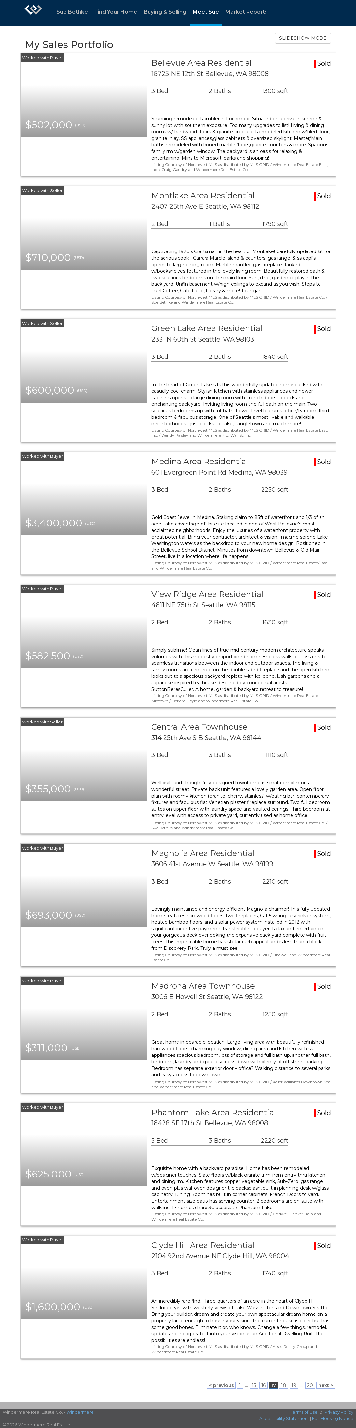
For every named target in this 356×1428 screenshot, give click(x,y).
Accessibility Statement (284, 1418)
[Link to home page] (33, 13)
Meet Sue (206, 12)
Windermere (80, 1412)
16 (263, 1385)
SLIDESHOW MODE (303, 38)
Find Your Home (115, 12)
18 (283, 1385)
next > (325, 1385)
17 (273, 1385)
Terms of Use (304, 1412)
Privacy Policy (338, 1412)
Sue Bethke (72, 12)
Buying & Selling (165, 12)
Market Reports (246, 12)
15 (254, 1385)
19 (294, 1385)
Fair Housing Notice (332, 1418)
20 (310, 1385)
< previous (221, 1385)
